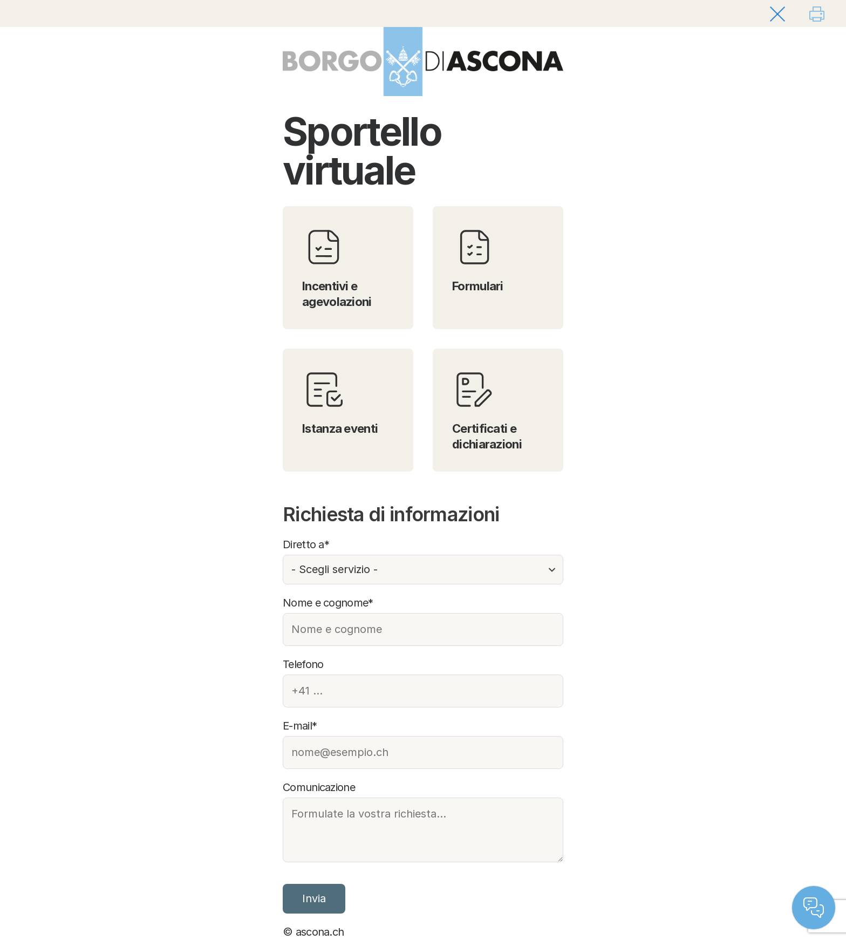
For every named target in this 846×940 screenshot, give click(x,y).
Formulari (477, 259)
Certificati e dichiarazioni (487, 409)
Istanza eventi (340, 401)
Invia (314, 898)
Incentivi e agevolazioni (337, 267)
